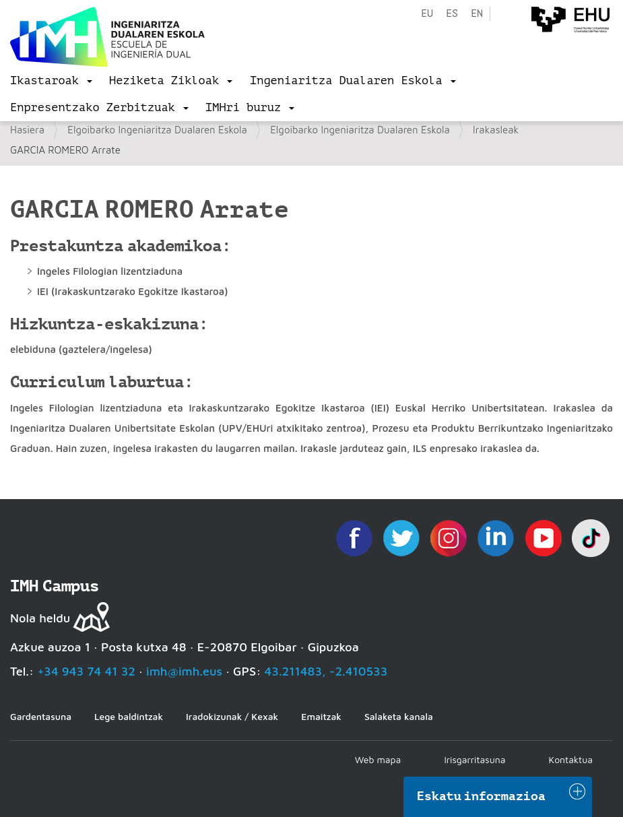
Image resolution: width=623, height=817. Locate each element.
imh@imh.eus (184, 671)
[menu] (51, 80)
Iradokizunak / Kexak (232, 716)
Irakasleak (496, 129)
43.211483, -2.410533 (326, 671)
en (477, 14)
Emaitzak (321, 716)
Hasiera (27, 129)
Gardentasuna (40, 716)
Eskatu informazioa (481, 796)
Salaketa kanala (398, 716)
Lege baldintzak (128, 716)
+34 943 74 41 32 (86, 671)
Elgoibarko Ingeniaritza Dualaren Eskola (157, 129)
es (452, 14)
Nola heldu (40, 618)
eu (427, 14)
